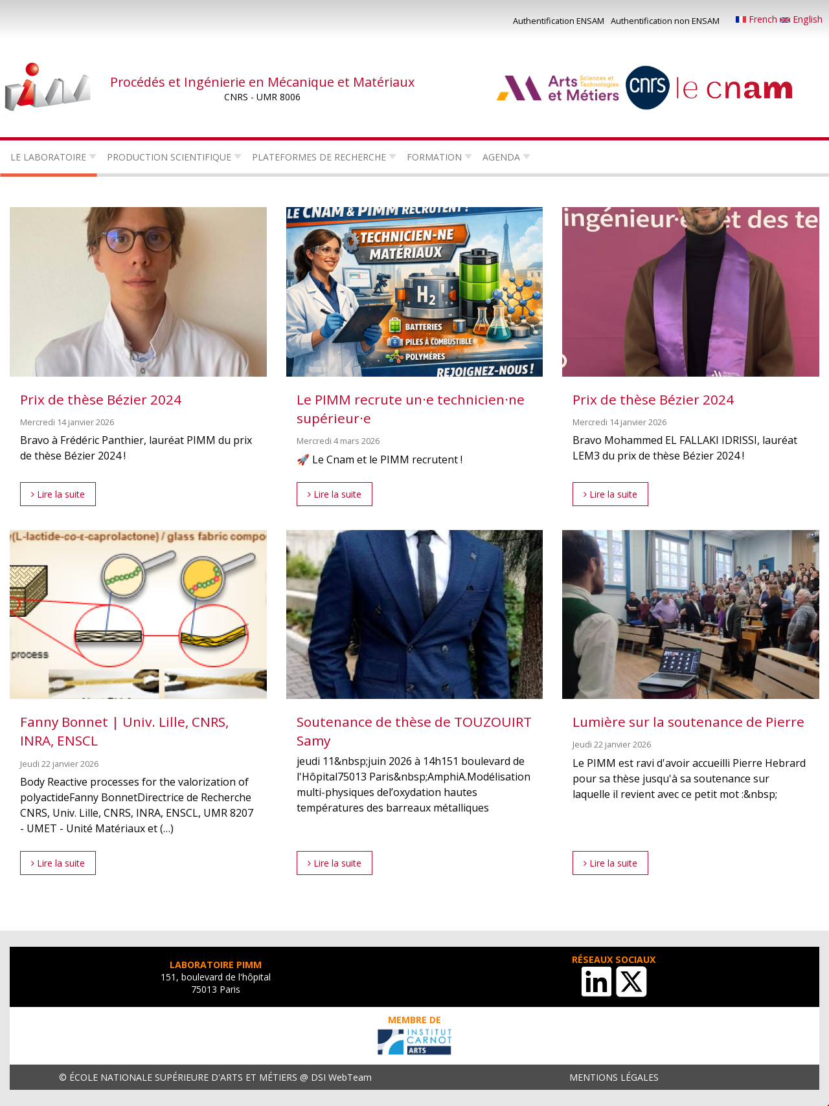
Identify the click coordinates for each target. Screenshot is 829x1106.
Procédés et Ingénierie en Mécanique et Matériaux (262, 82)
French (758, 19)
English (801, 19)
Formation (434, 157)
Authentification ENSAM (558, 21)
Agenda (501, 157)
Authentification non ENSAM (665, 21)
